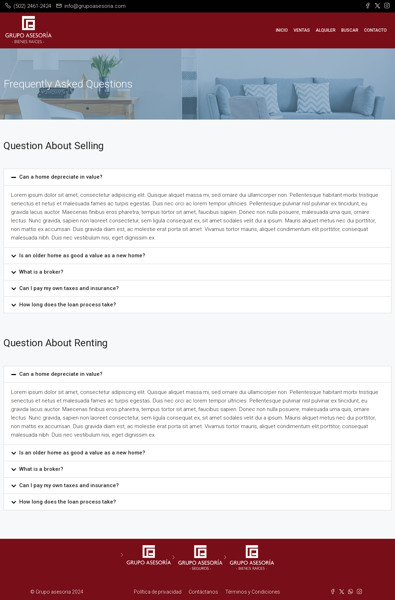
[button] (197, 177)
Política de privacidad (157, 592)
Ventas (302, 30)
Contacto (375, 30)
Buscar (349, 30)
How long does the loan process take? (67, 304)
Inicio (282, 30)
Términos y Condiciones (252, 592)
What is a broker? (41, 272)
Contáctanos (203, 592)
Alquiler (326, 30)
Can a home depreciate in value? (60, 177)
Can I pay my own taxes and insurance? (69, 288)
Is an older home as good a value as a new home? (82, 255)
